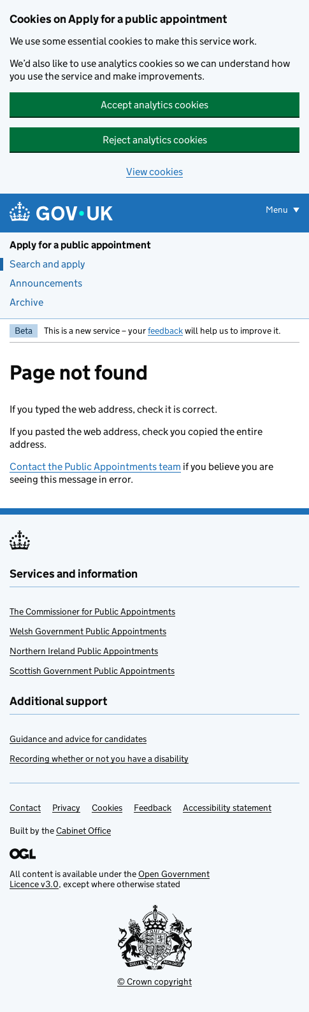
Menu (278, 209)
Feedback (152, 807)
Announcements (46, 283)
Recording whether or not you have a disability (99, 758)
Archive (26, 302)
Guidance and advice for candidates (78, 739)
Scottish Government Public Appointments (92, 670)
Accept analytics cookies (154, 105)
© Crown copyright (154, 981)
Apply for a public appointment (80, 245)
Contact (25, 807)
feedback (165, 330)
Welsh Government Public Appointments (88, 631)
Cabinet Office (83, 830)
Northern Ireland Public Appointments (84, 651)
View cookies (154, 172)
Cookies (107, 807)
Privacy (66, 807)
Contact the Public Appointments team (95, 466)
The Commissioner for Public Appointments (92, 611)
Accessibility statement (227, 807)
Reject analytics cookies (155, 140)
